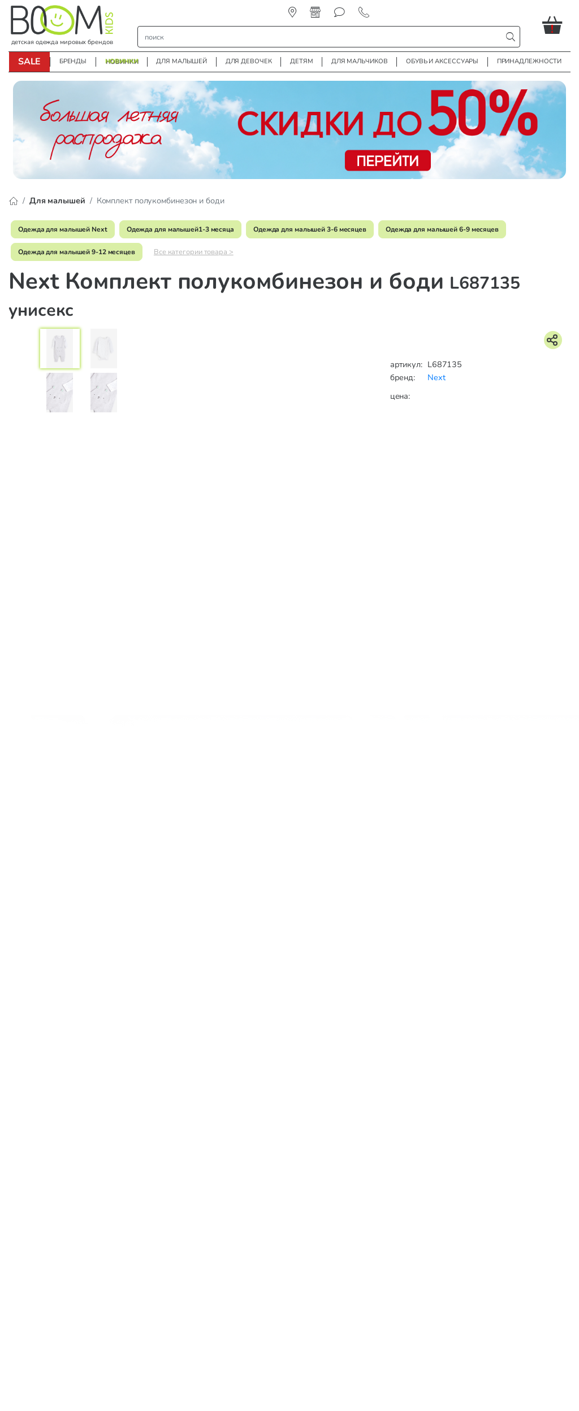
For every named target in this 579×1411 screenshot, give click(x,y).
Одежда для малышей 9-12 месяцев (76, 251)
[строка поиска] (322, 37)
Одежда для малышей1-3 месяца (180, 229)
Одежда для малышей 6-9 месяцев (442, 229)
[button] (556, 24)
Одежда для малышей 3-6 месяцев (309, 229)
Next (436, 377)
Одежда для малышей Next (62, 229)
